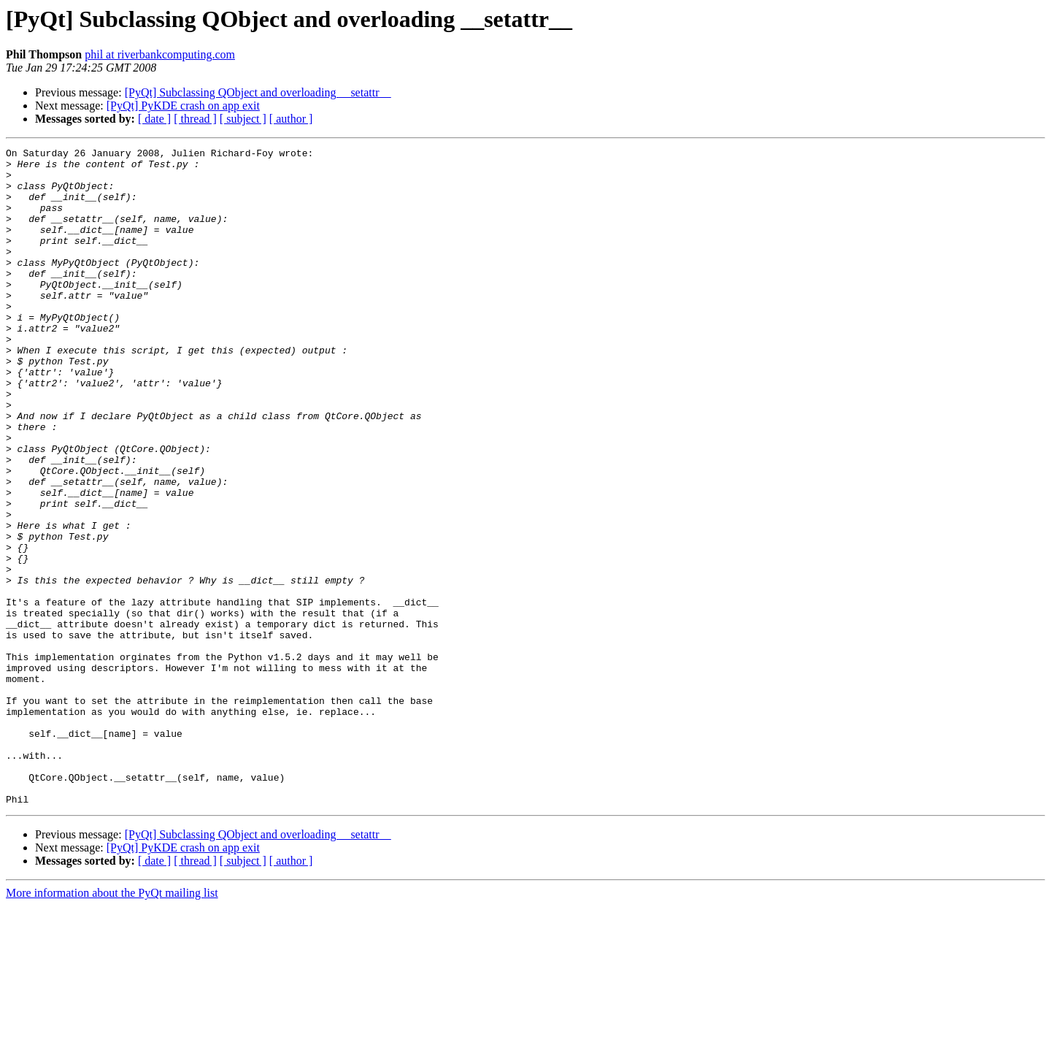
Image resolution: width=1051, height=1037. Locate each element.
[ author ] (291, 118)
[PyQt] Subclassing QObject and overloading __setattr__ (258, 92)
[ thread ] (195, 118)
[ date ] (154, 118)
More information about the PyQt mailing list (112, 1024)
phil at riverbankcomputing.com (160, 54)
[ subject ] (243, 118)
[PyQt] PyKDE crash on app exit (183, 105)
